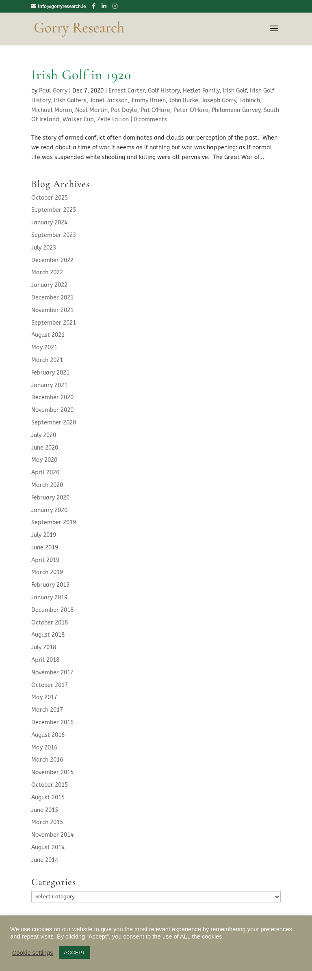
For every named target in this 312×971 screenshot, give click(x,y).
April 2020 (45, 472)
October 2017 (49, 685)
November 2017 (52, 672)
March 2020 (47, 485)
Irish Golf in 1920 (81, 75)
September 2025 (53, 210)
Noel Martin (91, 110)
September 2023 (53, 235)
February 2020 (50, 497)
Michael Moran (51, 110)
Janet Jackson (109, 100)
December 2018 (52, 610)
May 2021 (44, 347)
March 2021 (47, 360)
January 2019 (49, 597)
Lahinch (249, 100)
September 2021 (53, 322)
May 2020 (44, 459)
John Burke (183, 100)
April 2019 (45, 560)
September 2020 (53, 422)
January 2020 (49, 510)
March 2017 (47, 709)
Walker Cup (78, 119)
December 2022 (52, 260)
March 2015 (47, 822)
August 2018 (48, 634)
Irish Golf (235, 90)
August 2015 (48, 797)
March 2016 (47, 759)
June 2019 (44, 547)
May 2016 (44, 747)
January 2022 (49, 285)
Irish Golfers (70, 100)
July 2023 (43, 247)
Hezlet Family (201, 90)
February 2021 (50, 372)
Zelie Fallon (113, 119)
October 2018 (49, 622)
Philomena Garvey (236, 110)
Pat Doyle (124, 110)
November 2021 (52, 310)
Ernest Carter (126, 90)
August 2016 (48, 735)
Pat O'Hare (155, 110)
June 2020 (44, 447)
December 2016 (52, 722)
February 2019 (50, 584)
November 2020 (52, 410)
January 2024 (49, 222)
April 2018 (45, 660)
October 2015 (49, 785)
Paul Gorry (53, 90)
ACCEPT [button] (74, 952)
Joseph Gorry (219, 100)
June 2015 (44, 810)
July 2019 (43, 535)
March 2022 (47, 272)
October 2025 (49, 197)
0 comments (150, 119)
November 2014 (52, 834)
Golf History (164, 90)
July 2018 (43, 647)
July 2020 (43, 435)
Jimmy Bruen (148, 100)
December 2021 (52, 297)
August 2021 (48, 335)
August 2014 (48, 847)
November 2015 (52, 772)
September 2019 (53, 522)
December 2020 (52, 397)
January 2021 (49, 385)
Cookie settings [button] (32, 952)
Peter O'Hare (190, 110)
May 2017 (44, 697)
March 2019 (47, 572)
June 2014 (44, 860)
